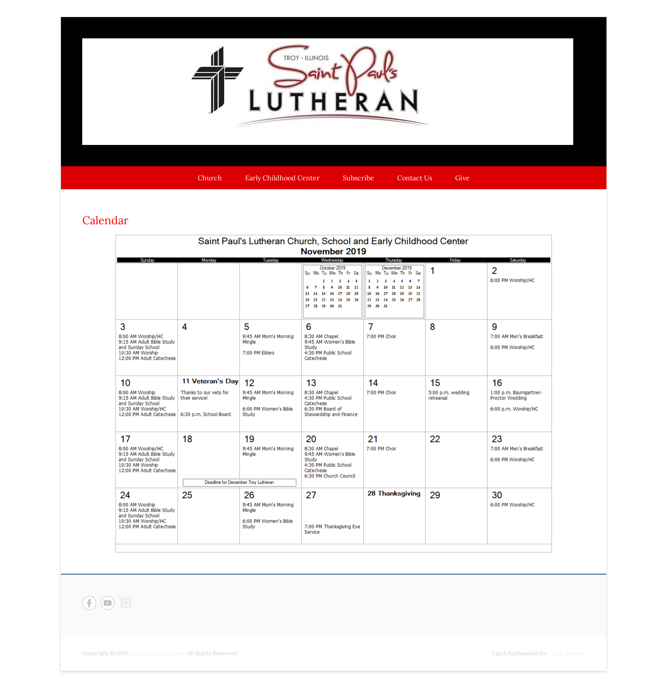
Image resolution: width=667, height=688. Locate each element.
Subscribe (358, 177)
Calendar (105, 220)
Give (462, 177)
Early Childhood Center (282, 177)
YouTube (108, 603)
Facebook (89, 603)
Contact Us (414, 177)
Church (210, 177)
